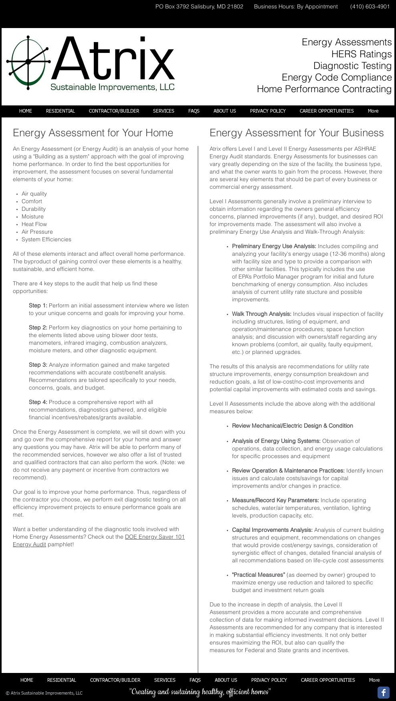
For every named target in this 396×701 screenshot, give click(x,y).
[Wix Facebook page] (384, 693)
